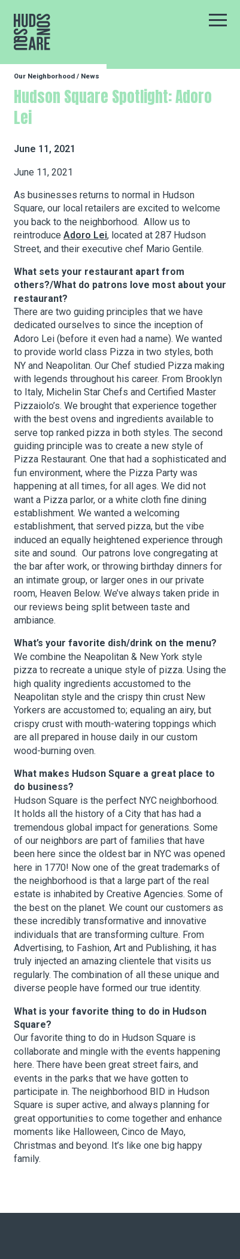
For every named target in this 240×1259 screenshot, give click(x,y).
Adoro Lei (85, 235)
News (90, 76)
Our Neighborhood (44, 76)
